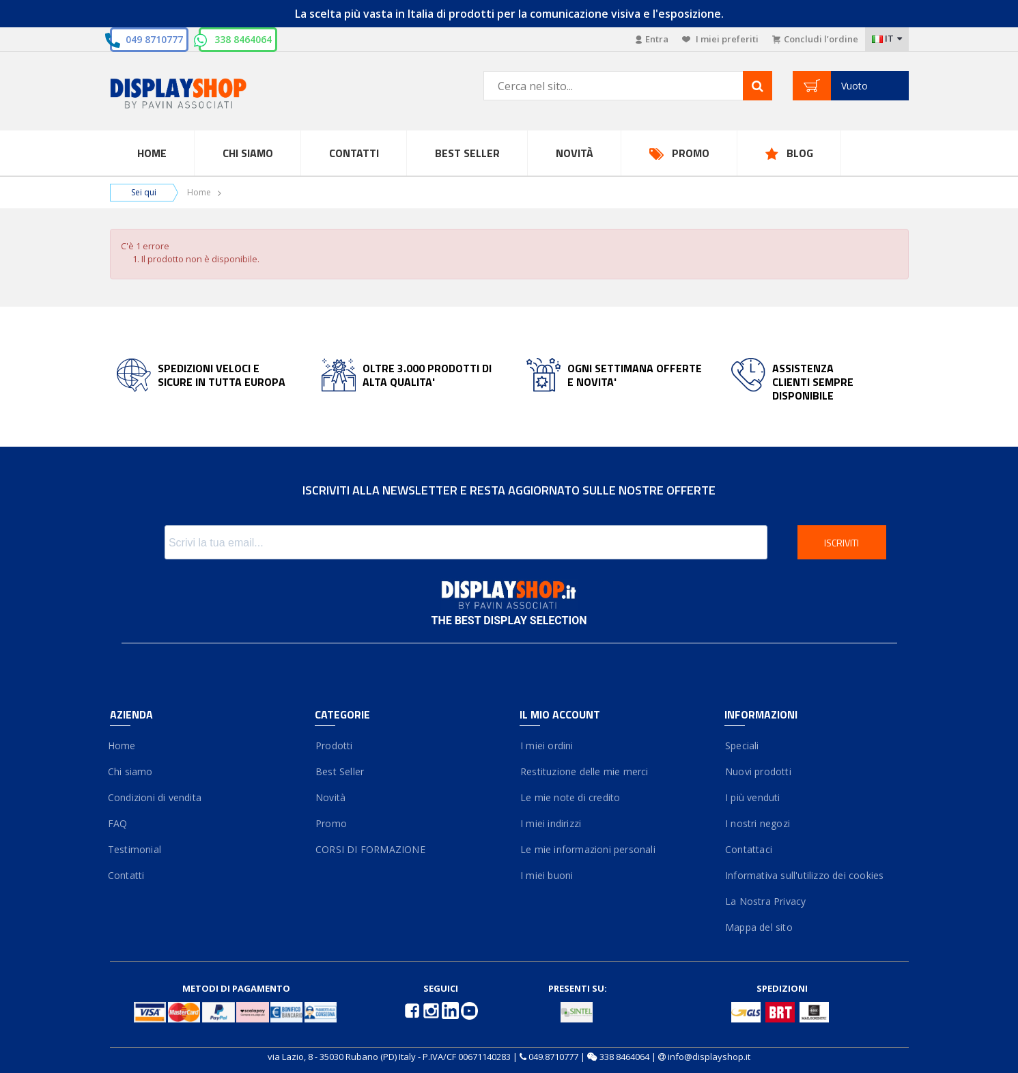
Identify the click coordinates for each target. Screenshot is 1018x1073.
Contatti (354, 153)
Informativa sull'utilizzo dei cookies (804, 875)
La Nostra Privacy (765, 901)
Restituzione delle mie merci (584, 771)
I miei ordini (547, 745)
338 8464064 (243, 39)
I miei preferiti (720, 39)
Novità (574, 153)
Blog (800, 153)
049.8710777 (553, 1056)
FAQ (119, 823)
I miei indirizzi (551, 823)
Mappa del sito (758, 927)
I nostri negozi (757, 823)
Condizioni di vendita (155, 797)
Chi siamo (131, 771)
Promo (690, 153)
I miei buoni (547, 875)
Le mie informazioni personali (587, 849)
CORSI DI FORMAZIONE (370, 849)
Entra (652, 39)
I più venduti (752, 797)
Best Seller (467, 153)
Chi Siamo (248, 153)
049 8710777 (154, 39)
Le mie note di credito (570, 797)
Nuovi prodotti (757, 771)
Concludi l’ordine (815, 39)
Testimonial (135, 849)
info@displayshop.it (709, 1056)
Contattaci (748, 849)
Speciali (741, 745)
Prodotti (334, 745)
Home (152, 153)
